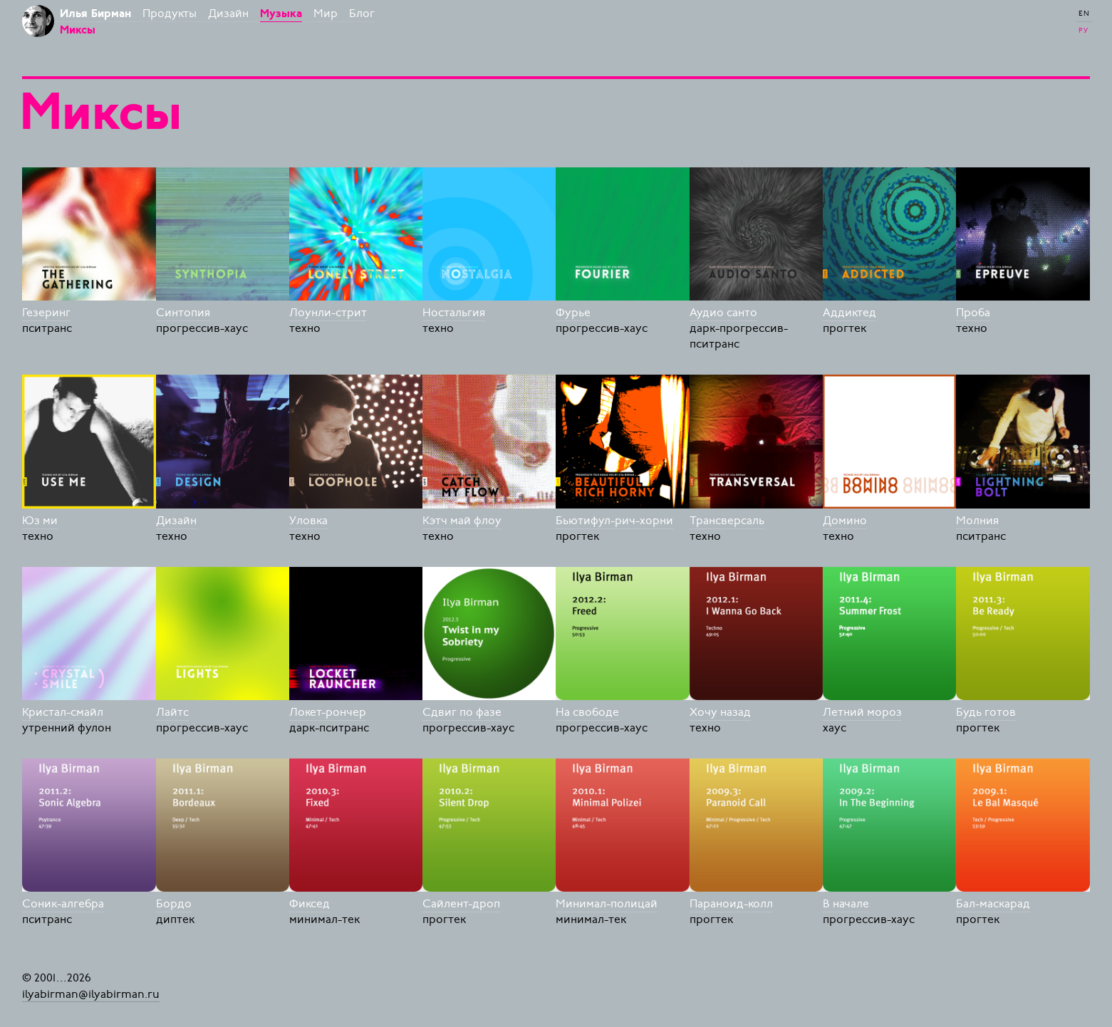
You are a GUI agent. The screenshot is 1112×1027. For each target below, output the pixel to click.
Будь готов (986, 712)
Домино (845, 520)
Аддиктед (849, 312)
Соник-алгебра (63, 904)
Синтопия (183, 312)
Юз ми (40, 520)
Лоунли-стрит (328, 312)
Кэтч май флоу (462, 520)
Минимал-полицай (607, 904)
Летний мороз (862, 712)
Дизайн (176, 520)
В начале (846, 904)
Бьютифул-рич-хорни (614, 520)
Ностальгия (453, 312)
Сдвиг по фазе (462, 712)
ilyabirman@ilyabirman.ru (91, 993)
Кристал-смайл (62, 712)
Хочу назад (720, 712)
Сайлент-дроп (461, 904)
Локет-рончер (327, 712)
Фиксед (309, 904)
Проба (973, 312)
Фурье (573, 312)
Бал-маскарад (993, 904)
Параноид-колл (731, 904)
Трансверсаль (727, 520)
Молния (977, 520)
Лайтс (172, 712)
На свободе (587, 712)
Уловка (308, 520)
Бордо (174, 904)
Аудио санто (723, 312)
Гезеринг (46, 312)
